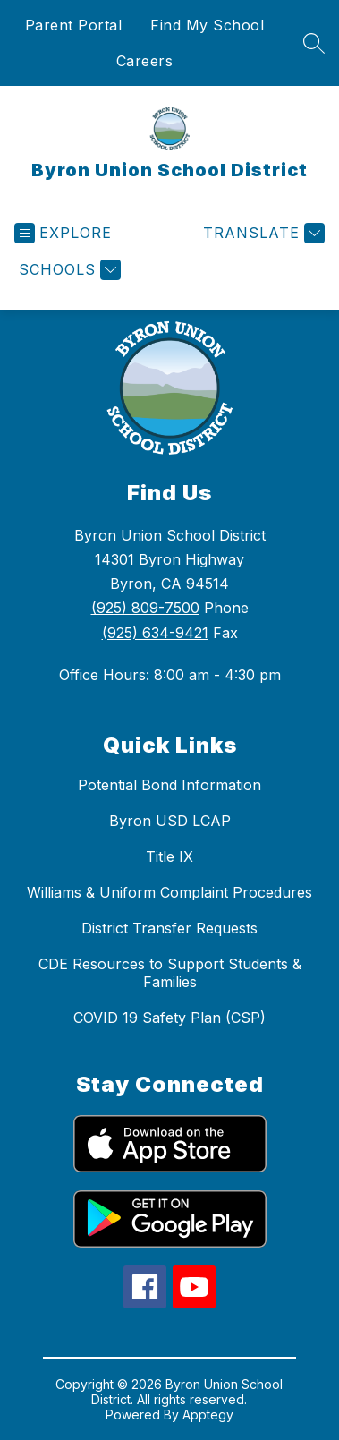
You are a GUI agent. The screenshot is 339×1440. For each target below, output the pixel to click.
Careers (145, 61)
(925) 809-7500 (145, 608)
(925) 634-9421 (155, 633)
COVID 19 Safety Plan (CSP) (169, 1018)
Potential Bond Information (169, 785)
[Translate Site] (262, 233)
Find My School (207, 25)
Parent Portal (74, 25)
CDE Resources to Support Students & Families (169, 973)
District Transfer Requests (169, 928)
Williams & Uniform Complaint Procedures (169, 892)
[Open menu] (63, 233)
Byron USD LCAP (170, 821)
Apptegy (207, 1414)
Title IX (169, 856)
